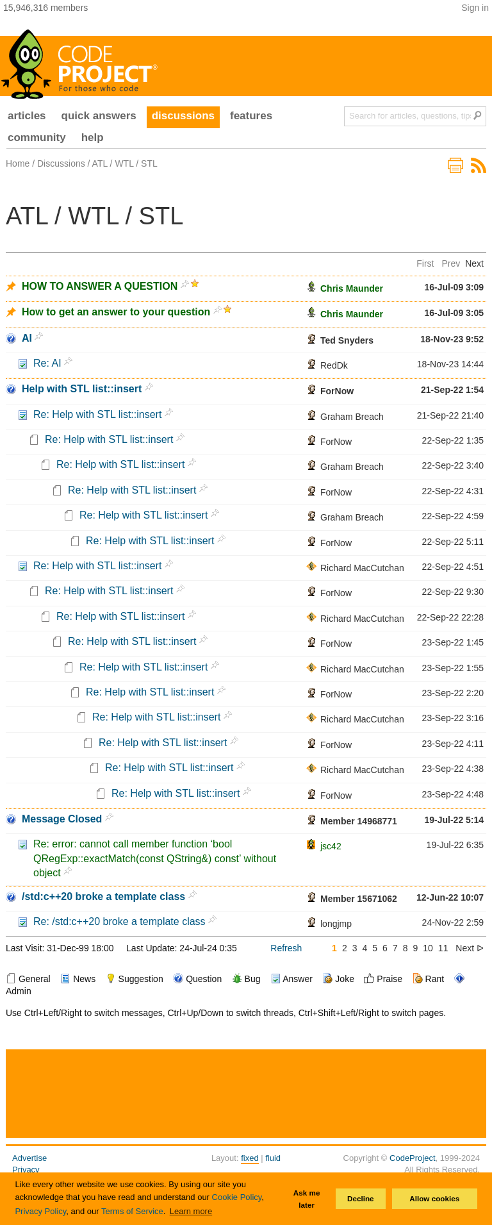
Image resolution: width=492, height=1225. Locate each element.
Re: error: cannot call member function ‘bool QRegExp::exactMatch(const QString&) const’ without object (154, 858)
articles (27, 116)
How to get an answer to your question (116, 311)
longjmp (336, 924)
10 (428, 948)
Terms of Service (132, 1211)
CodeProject (413, 1158)
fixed (249, 1158)
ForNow (337, 391)
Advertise (29, 1158)
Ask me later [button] (306, 1199)
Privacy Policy (40, 1211)
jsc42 (330, 846)
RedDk (334, 365)
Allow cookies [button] (434, 1198)
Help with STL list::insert (82, 388)
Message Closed (62, 818)
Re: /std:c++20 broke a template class (119, 921)
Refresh (286, 948)
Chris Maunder (351, 288)
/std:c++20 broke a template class (103, 896)
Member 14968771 (358, 821)
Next (474, 263)
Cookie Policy (237, 1197)
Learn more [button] (191, 1211)
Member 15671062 (358, 899)
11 (443, 948)
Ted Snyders (346, 340)
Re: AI (47, 363)
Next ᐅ (469, 948)
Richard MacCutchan (362, 568)
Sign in (475, 8)
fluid (273, 1158)
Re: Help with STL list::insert (97, 414)
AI (27, 338)
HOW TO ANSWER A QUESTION (99, 286)
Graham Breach (352, 417)
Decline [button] (360, 1198)
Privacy (26, 1169)
